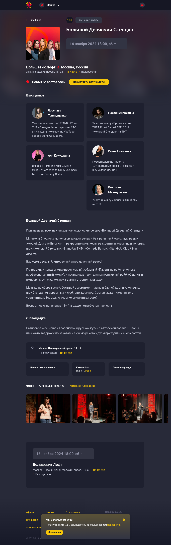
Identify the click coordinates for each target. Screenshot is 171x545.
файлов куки (114, 524)
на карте (71, 71)
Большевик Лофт (40, 67)
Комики (50, 512)
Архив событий (34, 527)
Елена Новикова (119, 151)
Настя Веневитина (121, 113)
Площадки (32, 519)
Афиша (30, 512)
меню (88, 370)
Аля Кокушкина (59, 155)
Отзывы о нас (73, 512)
